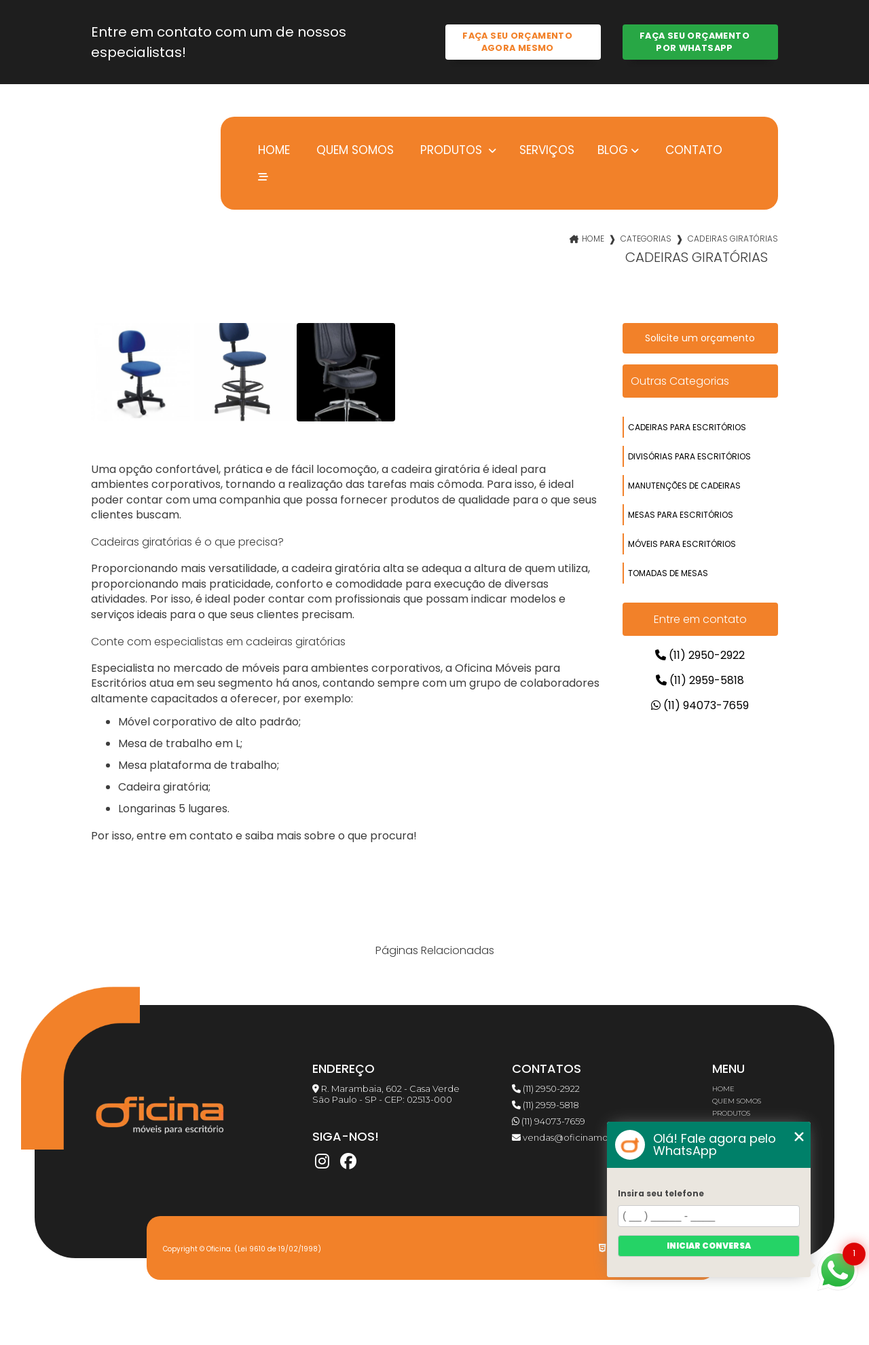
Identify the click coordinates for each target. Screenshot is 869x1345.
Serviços (546, 149)
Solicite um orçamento (700, 338)
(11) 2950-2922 (700, 655)
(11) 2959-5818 (700, 680)
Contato (692, 149)
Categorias (646, 238)
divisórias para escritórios (689, 456)
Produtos (451, 150)
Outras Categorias (680, 381)
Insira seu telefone (661, 1193)
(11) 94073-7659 (700, 705)
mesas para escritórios (680, 514)
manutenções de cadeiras (684, 485)
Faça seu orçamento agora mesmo (517, 42)
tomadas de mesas (668, 573)
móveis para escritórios (682, 544)
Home (272, 149)
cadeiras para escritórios (687, 427)
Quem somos (353, 149)
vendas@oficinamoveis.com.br (585, 1137)
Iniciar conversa (709, 1245)
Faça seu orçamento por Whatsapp (695, 42)
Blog (612, 150)
